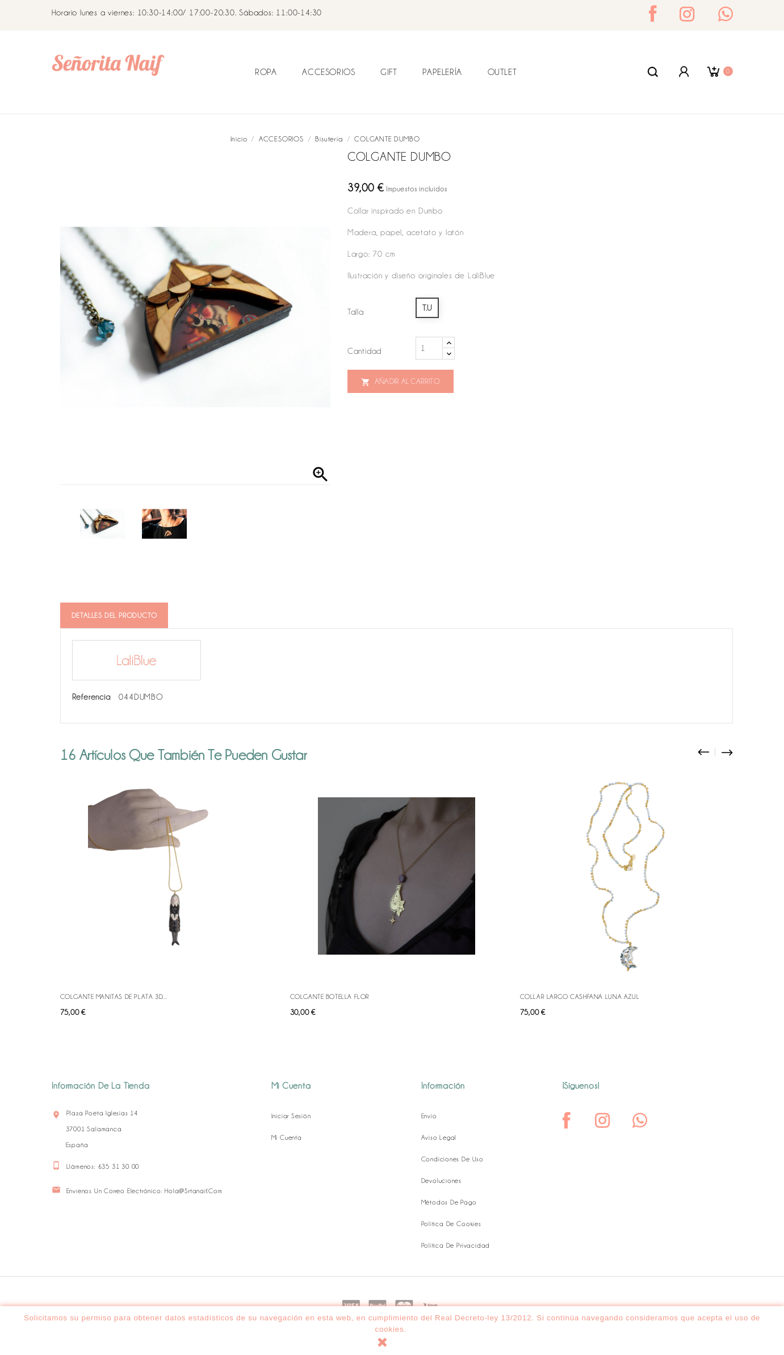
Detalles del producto (114, 615)
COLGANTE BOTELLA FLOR (330, 996)
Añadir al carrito (400, 382)
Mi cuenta (286, 1137)
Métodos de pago (449, 1202)
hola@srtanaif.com (194, 1190)
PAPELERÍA (442, 72)
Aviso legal (439, 1137)
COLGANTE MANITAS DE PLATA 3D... (113, 996)
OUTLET (502, 72)
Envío (429, 1116)
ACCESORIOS (328, 72)
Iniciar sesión (291, 1116)
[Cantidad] (429, 348)
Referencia (91, 697)
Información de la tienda (101, 1085)
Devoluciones (441, 1180)
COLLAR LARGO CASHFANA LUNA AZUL (580, 996)
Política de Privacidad (455, 1245)
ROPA (265, 72)
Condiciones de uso (452, 1159)
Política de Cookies (451, 1223)
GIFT (388, 72)
